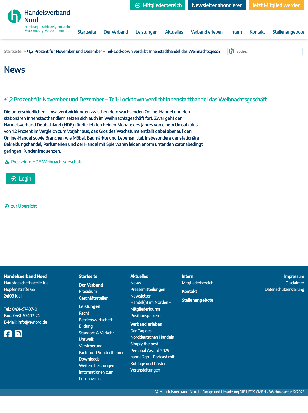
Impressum (294, 293)
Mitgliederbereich (158, 5)
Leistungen (146, 32)
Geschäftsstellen (93, 315)
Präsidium (88, 308)
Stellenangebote (288, 32)
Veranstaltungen (145, 387)
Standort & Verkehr (96, 350)
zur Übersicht (20, 212)
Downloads (89, 376)
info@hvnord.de (32, 339)
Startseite (87, 32)
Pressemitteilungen (147, 306)
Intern (236, 32)
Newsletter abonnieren (217, 5)
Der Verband (116, 32)
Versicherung (90, 363)
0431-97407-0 (24, 326)
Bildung (86, 343)
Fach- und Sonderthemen (101, 370)
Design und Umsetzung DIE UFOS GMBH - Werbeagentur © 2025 (253, 409)
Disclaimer (294, 300)
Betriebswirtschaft (95, 337)
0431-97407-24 (26, 333)
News (135, 300)
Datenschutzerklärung (284, 306)
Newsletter (140, 313)
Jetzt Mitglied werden (276, 5)
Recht (84, 330)
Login (20, 185)
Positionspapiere (145, 333)
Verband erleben (207, 32)
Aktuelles (174, 32)
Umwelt (86, 356)
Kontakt (257, 32)
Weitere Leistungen (96, 383)
